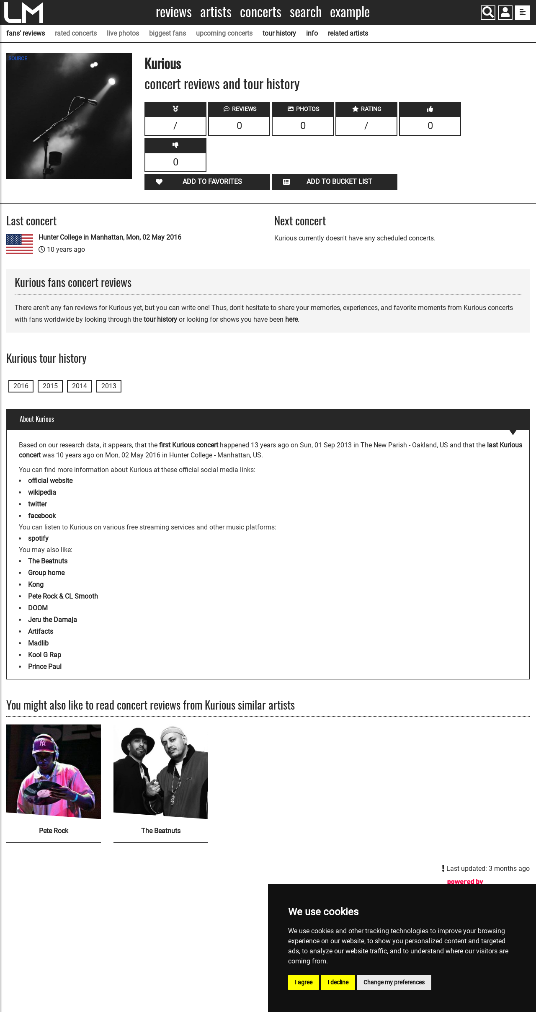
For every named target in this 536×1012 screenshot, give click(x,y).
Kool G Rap (44, 655)
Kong (36, 585)
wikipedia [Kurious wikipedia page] (42, 492)
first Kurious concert (188, 445)
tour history (279, 33)
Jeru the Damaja (52, 620)
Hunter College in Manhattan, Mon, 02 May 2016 (110, 237)
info (312, 33)
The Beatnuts (47, 561)
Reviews (174, 11)
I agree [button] (303, 982)
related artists (348, 33)
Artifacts (40, 631)
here (291, 319)
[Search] (488, 12)
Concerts (260, 11)
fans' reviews (25, 33)
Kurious (162, 63)
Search (306, 11)
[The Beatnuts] (160, 771)
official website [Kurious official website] (50, 481)
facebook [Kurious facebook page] (42, 516)
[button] (505, 14)
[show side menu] (522, 12)
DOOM (38, 608)
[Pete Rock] (53, 771)
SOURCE (17, 59)
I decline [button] (337, 982)
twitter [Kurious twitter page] (37, 504)
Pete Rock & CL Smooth (63, 596)
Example (350, 11)
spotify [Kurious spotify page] (38, 538)
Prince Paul (45, 667)
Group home (46, 573)
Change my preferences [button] (394, 982)
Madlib (38, 643)
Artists (216, 11)
